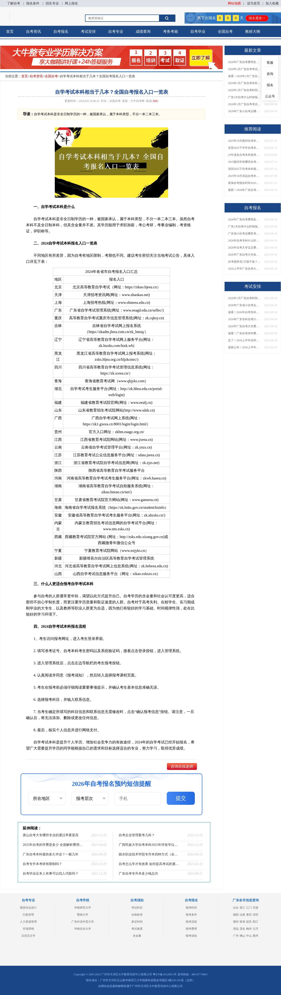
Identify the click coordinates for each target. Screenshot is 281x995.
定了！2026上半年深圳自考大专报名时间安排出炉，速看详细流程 (244, 340)
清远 (236, 928)
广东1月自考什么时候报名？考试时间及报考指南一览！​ (244, 97)
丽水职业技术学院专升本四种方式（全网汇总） (149, 854)
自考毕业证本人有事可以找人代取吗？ (50, 873)
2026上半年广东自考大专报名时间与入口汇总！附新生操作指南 (244, 268)
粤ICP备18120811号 (165, 974)
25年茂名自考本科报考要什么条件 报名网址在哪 (244, 154)
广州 (236, 935)
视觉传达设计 (28, 907)
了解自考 (13, 3)
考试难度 (137, 928)
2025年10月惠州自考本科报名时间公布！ (244, 140)
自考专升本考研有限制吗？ (42, 864)
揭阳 (236, 914)
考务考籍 (170, 31)
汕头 (236, 907)
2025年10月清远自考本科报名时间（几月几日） (244, 176)
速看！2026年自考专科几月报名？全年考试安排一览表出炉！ (244, 312)
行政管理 (28, 914)
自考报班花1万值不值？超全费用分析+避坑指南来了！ (244, 261)
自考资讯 (33, 31)
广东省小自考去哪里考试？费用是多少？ (244, 233)
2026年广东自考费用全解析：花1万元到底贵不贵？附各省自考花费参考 (244, 62)
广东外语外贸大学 (82, 921)
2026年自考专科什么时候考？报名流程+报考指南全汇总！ (244, 240)
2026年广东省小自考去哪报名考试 (244, 305)
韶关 (249, 921)
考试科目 (137, 907)
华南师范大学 (82, 907)
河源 (255, 907)
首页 (10, 31)
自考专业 (115, 31)
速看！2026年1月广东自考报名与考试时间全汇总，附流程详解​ (244, 76)
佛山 (242, 935)
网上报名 (71, 3)
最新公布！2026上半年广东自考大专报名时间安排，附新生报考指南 (244, 347)
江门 (249, 907)
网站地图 (234, 3)
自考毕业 (197, 31)
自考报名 (60, 31)
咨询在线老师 (182, 767)
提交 (181, 798)
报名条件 (32, 3)
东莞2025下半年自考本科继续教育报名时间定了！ (244, 147)
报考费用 (191, 928)
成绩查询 (143, 31)
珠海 (242, 921)
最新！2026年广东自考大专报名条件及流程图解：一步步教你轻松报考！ (244, 190)
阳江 (255, 921)
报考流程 (191, 921)
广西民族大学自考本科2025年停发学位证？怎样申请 (149, 844)
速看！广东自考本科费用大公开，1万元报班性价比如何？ (244, 333)
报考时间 (191, 907)
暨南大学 (82, 914)
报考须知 (191, 935)
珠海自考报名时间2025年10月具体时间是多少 (244, 183)
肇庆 (249, 914)
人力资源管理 (28, 921)
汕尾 (242, 914)
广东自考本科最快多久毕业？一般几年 (50, 854)
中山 (249, 935)
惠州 (255, 935)
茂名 (242, 928)
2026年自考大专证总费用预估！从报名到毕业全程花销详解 (244, 247)
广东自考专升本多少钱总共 (138, 873)
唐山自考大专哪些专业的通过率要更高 (50, 835)
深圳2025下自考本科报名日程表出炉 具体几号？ (244, 169)
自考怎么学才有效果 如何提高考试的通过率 (149, 864)
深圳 (255, 914)
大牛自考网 (137, 101)
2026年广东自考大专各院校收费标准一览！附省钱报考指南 (244, 254)
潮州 (236, 921)
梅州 (249, 928)
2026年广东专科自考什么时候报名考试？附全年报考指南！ (244, 319)
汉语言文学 (28, 935)
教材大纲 (252, 31)
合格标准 (137, 914)
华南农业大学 (82, 928)
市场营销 (28, 928)
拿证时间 (137, 921)
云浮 (255, 928)
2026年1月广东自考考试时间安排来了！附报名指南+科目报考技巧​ (244, 69)
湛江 (242, 907)
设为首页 (253, 3)
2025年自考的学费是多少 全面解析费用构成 (53, 844)
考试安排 (88, 31)
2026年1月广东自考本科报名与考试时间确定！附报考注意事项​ (244, 83)
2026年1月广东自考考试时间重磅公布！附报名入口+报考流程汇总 (244, 104)
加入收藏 (272, 3)
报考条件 (191, 914)
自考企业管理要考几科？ (137, 835)
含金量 (137, 935)
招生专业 (52, 3)
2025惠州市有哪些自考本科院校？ (244, 161)
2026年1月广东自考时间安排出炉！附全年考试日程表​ (244, 90)
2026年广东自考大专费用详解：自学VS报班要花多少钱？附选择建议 (244, 326)
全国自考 (225, 31)
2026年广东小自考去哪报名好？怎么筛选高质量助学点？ (244, 111)
